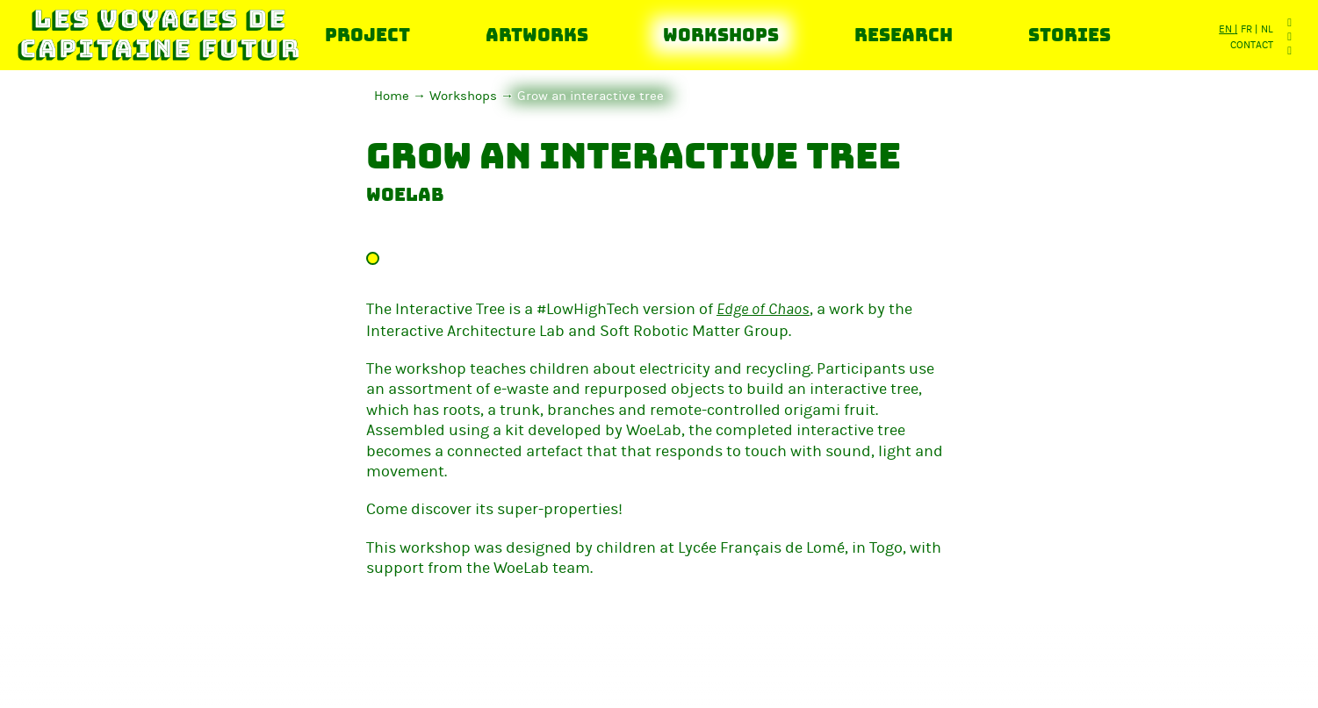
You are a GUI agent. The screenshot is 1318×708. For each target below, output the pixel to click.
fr (1248, 29)
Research (903, 35)
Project (367, 35)
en (1227, 29)
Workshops (721, 35)
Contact (1251, 45)
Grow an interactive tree (590, 96)
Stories (1069, 35)
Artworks (537, 35)
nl (1267, 29)
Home (391, 96)
